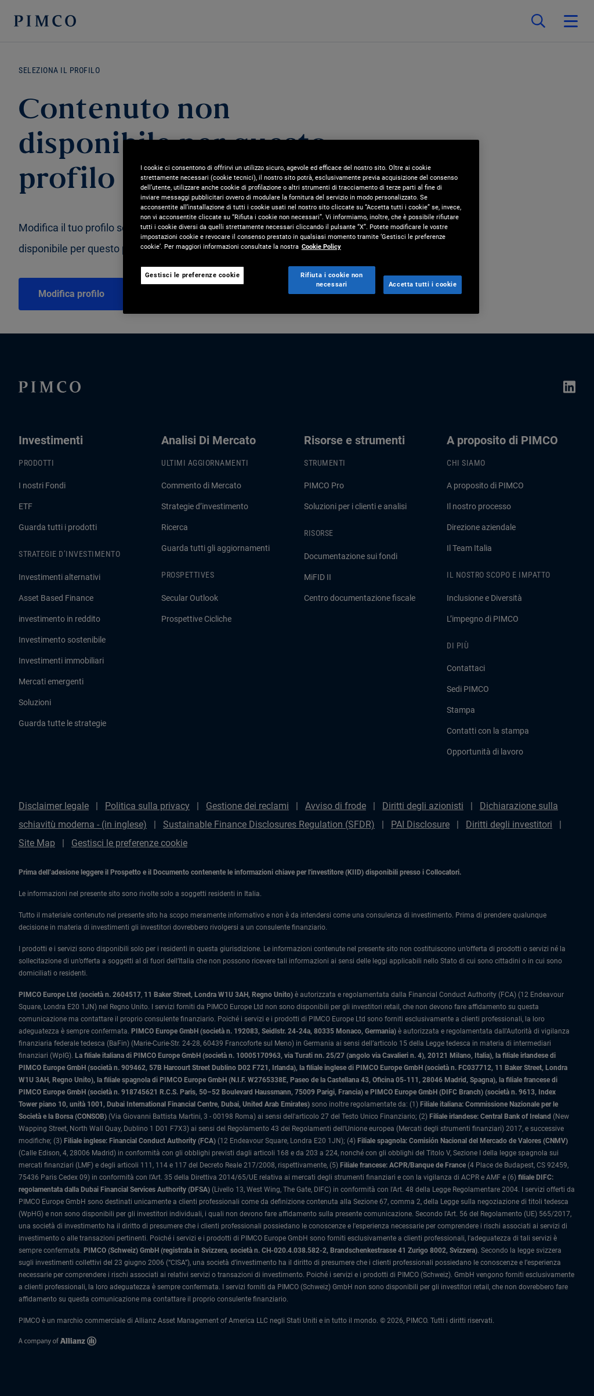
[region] (301, 227)
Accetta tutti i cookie (423, 284)
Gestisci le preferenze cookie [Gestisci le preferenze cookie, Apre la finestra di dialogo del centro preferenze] (192, 275)
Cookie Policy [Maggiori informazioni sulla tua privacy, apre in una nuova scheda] (321, 246)
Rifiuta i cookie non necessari (331, 279)
